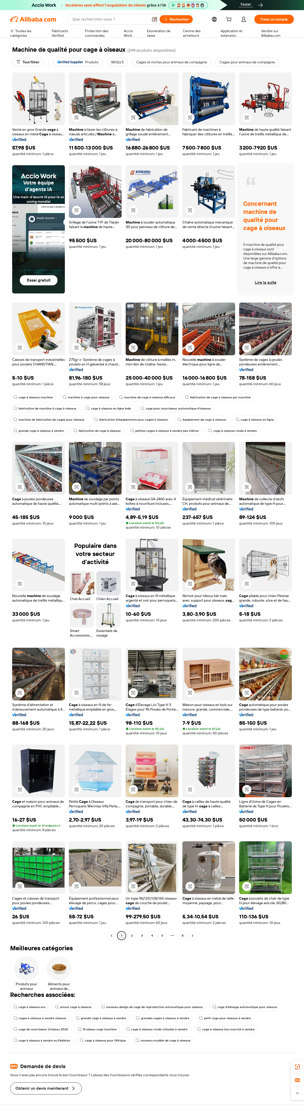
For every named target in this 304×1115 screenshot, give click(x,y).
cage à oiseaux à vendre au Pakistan (41, 1040)
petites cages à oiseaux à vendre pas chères (164, 431)
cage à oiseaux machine (33, 397)
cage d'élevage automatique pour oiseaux (244, 1007)
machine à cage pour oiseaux (86, 397)
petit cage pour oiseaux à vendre (225, 1018)
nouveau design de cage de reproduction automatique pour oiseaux (152, 1007)
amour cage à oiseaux (73, 1007)
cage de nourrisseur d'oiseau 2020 (40, 1029)
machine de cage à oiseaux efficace (147, 397)
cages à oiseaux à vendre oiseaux (39, 1018)
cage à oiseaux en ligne (255, 420)
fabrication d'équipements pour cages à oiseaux (131, 420)
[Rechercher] (176, 19)
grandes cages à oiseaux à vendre (162, 1018)
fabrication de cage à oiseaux (97, 431)
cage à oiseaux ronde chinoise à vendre (156, 1029)
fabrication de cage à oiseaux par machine (218, 397)
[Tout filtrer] (28, 62)
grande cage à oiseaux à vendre (38, 431)
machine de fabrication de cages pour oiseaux (48, 420)
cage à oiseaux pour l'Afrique (103, 1040)
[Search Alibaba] (109, 19)
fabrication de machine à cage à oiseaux (44, 408)
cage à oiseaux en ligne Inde (108, 408)
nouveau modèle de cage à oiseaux (163, 1040)
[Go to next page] (192, 935)
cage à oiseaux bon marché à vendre (226, 1029)
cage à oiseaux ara (29, 1007)
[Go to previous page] (111, 935)
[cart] (230, 20)
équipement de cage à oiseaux (201, 420)
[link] (297, 1066)
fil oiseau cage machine (97, 1029)
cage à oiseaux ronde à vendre (232, 431)
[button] (154, 19)
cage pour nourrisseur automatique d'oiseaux (176, 408)
